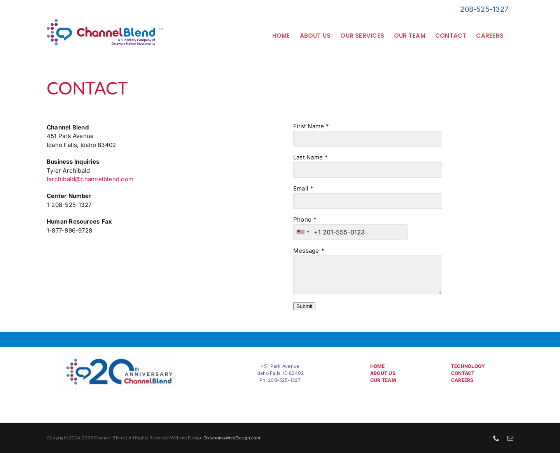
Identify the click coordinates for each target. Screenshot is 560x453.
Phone (302, 219)
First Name (308, 126)
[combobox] (303, 232)
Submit (304, 306)
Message (306, 250)
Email (300, 188)
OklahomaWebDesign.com (232, 438)
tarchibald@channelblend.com (90, 179)
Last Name (308, 157)
